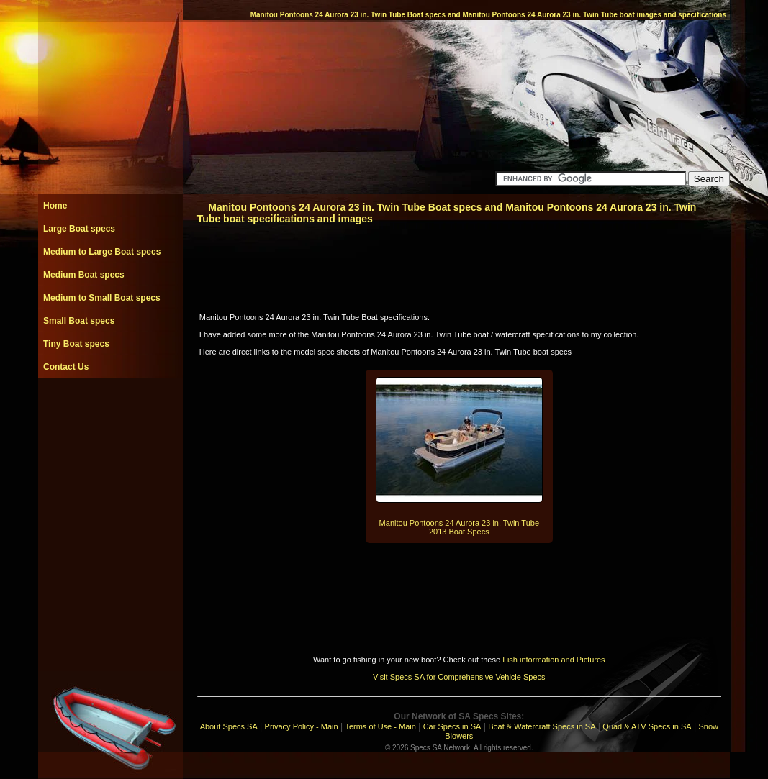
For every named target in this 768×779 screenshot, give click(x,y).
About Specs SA (229, 726)
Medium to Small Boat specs (102, 298)
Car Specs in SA (452, 726)
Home (55, 206)
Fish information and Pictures (553, 659)
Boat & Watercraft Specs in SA (541, 726)
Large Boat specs (79, 229)
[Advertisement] (110, 410)
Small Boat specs (78, 321)
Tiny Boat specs (76, 344)
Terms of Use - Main (380, 726)
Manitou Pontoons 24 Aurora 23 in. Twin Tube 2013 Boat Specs (459, 527)
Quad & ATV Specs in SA (646, 726)
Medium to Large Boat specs (102, 252)
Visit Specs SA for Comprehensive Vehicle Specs (459, 677)
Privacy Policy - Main (301, 726)
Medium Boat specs (84, 275)
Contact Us (66, 367)
